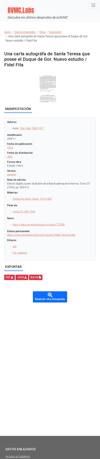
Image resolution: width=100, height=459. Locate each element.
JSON (22, 277)
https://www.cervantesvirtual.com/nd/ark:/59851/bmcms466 (41, 235)
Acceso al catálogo (18, 456)
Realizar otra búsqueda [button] (50, 297)
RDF (9, 277)
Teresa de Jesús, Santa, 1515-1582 (32, 198)
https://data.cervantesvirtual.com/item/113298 (39, 224)
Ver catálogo (20, 252)
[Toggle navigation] (93, 5)
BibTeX (36, 277)
